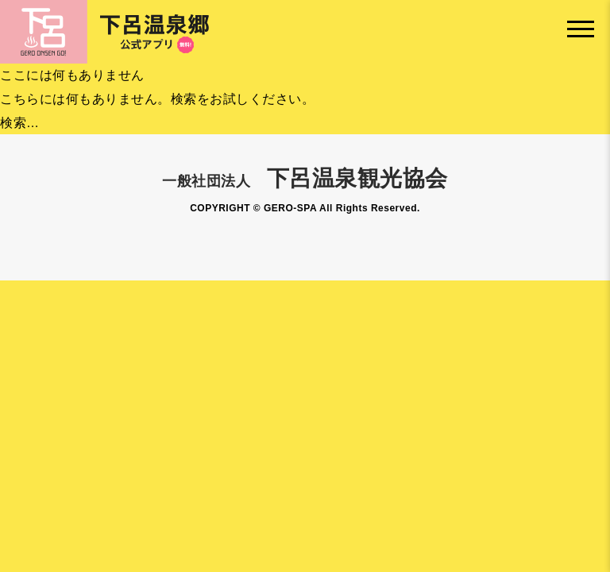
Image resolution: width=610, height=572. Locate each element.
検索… (20, 122)
